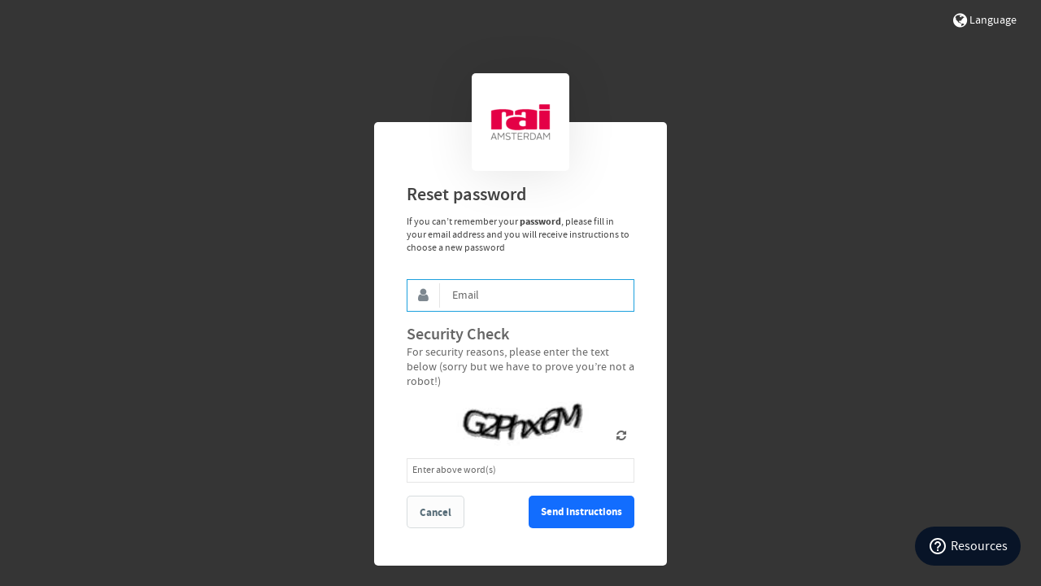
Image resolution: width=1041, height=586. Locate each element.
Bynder (520, 122)
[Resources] (968, 546)
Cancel (435, 512)
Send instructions (581, 512)
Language (985, 20)
